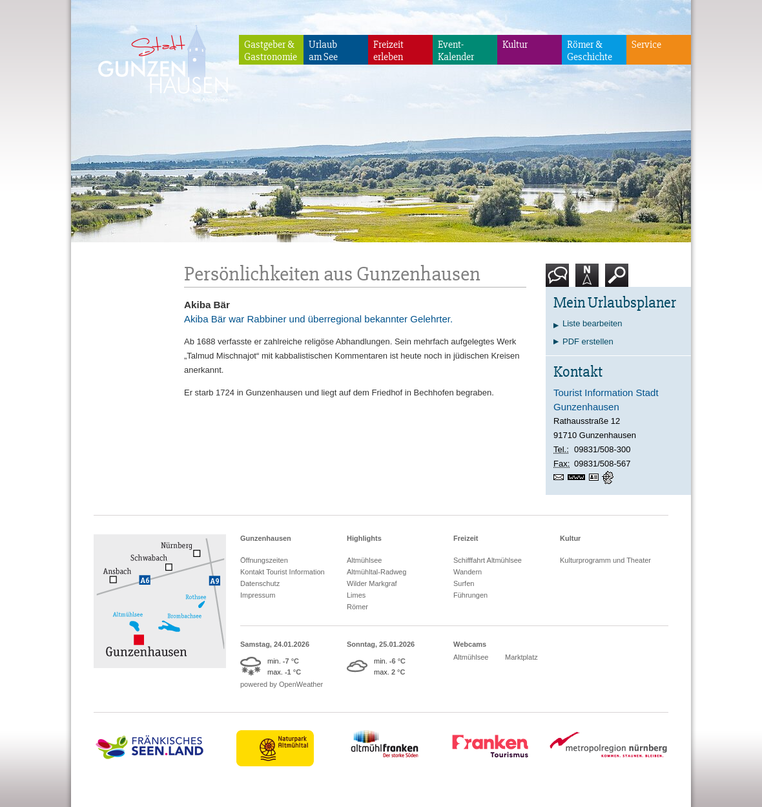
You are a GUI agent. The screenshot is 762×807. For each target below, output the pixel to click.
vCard (595, 477)
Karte (587, 280)
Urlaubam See (323, 50)
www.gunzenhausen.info (578, 477)
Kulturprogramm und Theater (605, 560)
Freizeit (466, 538)
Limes (356, 595)
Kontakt (560, 280)
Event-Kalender (456, 50)
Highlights (364, 538)
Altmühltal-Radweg (376, 572)
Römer (357, 607)
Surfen (463, 583)
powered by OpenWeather (281, 684)
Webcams (469, 644)
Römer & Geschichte (589, 50)
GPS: (609, 477)
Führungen (470, 595)
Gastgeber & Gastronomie (270, 50)
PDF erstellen (587, 341)
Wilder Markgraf (372, 583)
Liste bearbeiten (592, 323)
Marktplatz (521, 657)
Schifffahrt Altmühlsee (487, 560)
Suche (617, 280)
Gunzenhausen (265, 538)
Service (646, 44)
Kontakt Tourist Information (282, 572)
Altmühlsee (364, 560)
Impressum (257, 595)
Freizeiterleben (388, 50)
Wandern (467, 572)
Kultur (515, 44)
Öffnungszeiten (264, 560)
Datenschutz (260, 583)
